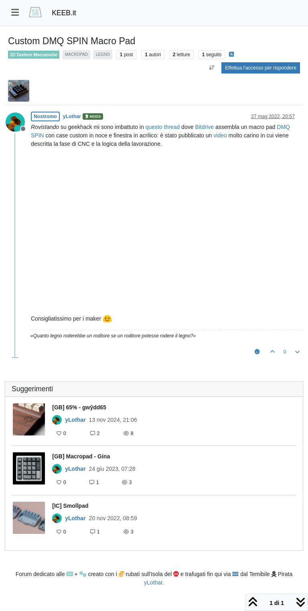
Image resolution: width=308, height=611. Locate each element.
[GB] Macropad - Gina (81, 456)
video (220, 135)
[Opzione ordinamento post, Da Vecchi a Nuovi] (211, 68)
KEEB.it (64, 13)
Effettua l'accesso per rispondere (260, 68)
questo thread (163, 127)
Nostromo (45, 116)
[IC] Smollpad (70, 506)
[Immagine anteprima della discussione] (29, 421)
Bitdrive (204, 127)
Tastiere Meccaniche (33, 54)
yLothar (72, 116)
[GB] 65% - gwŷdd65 (79, 407)
